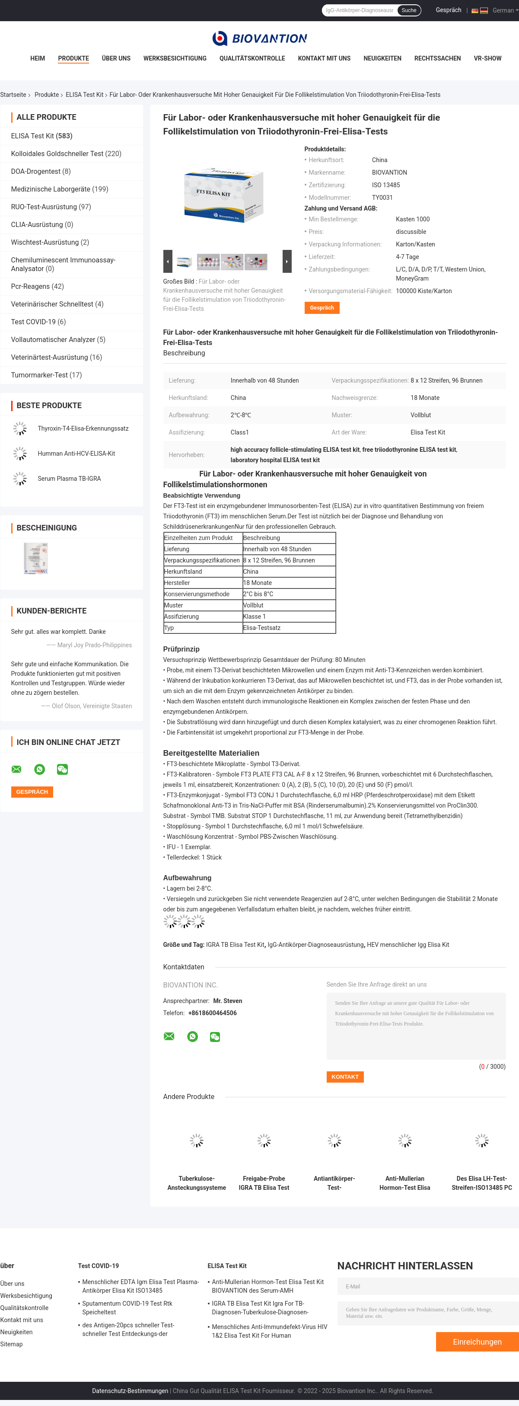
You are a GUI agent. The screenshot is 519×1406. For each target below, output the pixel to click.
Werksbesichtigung (175, 58)
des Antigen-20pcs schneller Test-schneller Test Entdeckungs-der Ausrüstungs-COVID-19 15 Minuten (130, 1331)
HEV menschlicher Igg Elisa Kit (408, 944)
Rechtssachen (437, 58)
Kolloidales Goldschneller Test (57, 154)
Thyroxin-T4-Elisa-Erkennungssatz (83, 428)
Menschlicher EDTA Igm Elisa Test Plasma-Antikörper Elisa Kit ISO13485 (141, 1286)
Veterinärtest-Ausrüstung (49, 357)
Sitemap (11, 1344)
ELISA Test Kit (84, 94)
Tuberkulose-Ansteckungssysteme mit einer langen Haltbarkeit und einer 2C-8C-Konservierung (197, 1183)
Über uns (116, 58)
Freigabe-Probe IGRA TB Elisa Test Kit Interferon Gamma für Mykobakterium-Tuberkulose (264, 1183)
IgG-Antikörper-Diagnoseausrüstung (315, 944)
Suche (409, 10)
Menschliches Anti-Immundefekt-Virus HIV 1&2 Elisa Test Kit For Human (270, 1331)
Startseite (13, 94)
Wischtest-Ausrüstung (45, 242)
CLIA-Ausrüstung (37, 224)
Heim (37, 58)
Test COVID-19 (33, 322)
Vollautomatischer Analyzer (53, 340)
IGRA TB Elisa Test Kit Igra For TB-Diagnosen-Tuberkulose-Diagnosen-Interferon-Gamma (260, 1309)
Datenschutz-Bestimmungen (130, 1390)
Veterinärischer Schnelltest (52, 304)
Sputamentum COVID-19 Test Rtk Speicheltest (127, 1308)
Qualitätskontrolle (252, 58)
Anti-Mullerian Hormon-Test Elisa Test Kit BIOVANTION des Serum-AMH (404, 1183)
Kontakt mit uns (324, 58)
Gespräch (449, 9)
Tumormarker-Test (39, 375)
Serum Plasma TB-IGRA (69, 478)
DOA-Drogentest (36, 171)
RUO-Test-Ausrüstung (44, 207)
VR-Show (488, 58)
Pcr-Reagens (30, 286)
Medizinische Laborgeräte (51, 189)
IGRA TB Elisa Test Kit (235, 944)
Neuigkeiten (382, 58)
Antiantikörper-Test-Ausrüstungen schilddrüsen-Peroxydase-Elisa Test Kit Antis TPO (335, 1183)
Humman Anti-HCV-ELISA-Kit (76, 453)
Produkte (73, 58)
